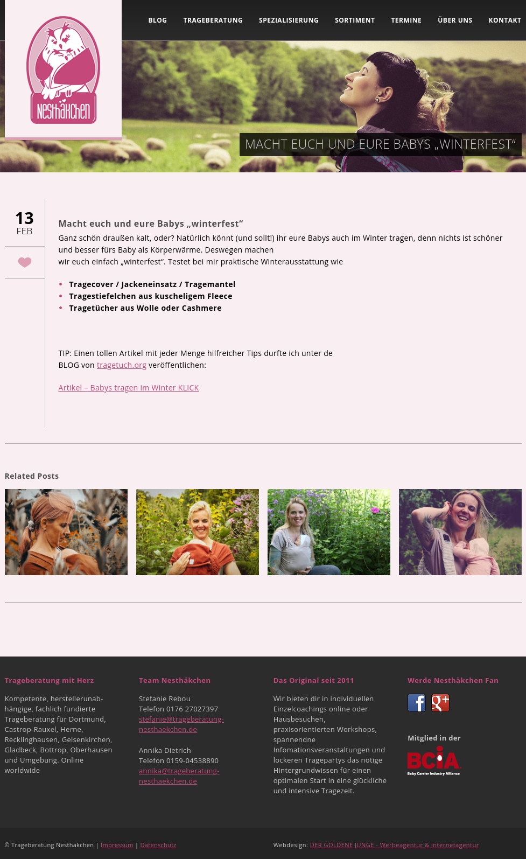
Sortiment (355, 20)
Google (440, 703)
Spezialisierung (289, 20)
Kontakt (505, 20)
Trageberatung (213, 20)
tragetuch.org (121, 365)
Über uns (455, 20)
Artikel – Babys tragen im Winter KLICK (129, 387)
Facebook (417, 703)
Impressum (117, 845)
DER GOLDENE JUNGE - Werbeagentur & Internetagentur (394, 845)
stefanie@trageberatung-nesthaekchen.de (181, 724)
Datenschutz (159, 845)
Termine (406, 20)
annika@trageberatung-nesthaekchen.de (179, 776)
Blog (157, 20)
